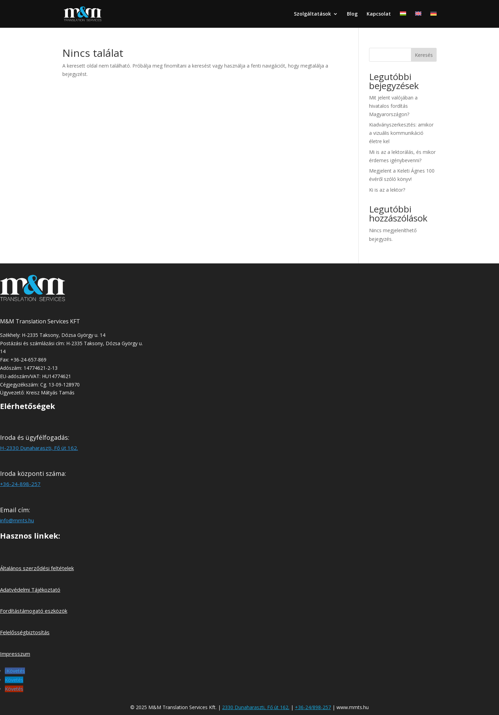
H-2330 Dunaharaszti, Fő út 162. (39, 447)
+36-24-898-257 (20, 483)
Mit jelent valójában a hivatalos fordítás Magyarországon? (393, 105)
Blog (352, 14)
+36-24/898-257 (313, 707)
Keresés (424, 55)
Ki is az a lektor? (387, 189)
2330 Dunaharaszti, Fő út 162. (255, 707)
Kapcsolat (379, 14)
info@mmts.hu (17, 520)
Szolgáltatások (312, 14)
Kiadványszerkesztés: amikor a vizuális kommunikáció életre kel (401, 133)
